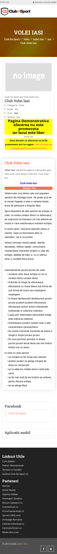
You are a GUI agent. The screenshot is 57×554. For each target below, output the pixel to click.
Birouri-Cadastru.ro (12, 502)
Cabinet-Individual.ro (13, 523)
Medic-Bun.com (10, 532)
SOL (26, 543)
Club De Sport (12, 39)
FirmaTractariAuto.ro (13, 511)
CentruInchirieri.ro (11, 528)
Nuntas (6, 485)
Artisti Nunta (9, 490)
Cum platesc (8, 461)
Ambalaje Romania (12, 519)
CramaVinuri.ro (10, 506)
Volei (26, 39)
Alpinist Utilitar (10, 494)
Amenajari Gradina (12, 498)
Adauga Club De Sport (45, 2)
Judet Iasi (38, 39)
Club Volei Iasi (17, 162)
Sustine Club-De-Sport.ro (15, 473)
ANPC (20, 543)
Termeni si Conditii (12, 469)
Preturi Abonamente (13, 465)
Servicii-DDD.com (11, 515)
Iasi (49, 39)
